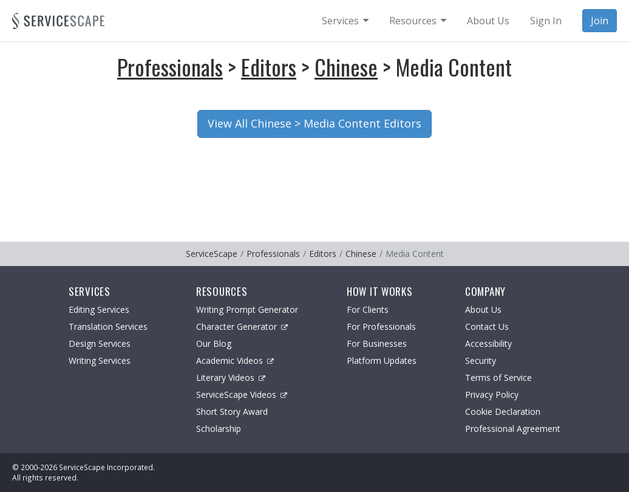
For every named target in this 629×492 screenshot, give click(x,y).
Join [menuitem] (599, 20)
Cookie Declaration (502, 411)
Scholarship (218, 428)
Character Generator (242, 326)
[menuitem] (345, 20)
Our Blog (213, 343)
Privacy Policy (491, 394)
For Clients (368, 309)
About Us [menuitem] (488, 20)
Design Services (100, 343)
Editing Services (99, 309)
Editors (268, 66)
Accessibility (488, 343)
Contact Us (487, 326)
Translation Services (108, 326)
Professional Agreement (512, 428)
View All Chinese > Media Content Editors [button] (314, 123)
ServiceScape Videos (241, 394)
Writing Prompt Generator (247, 309)
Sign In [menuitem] (546, 20)
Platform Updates (381, 360)
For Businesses (377, 343)
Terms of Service (498, 377)
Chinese (346, 66)
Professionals (170, 66)
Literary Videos (230, 377)
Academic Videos (235, 360)
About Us (483, 309)
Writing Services (100, 360)
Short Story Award (232, 411)
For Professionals (381, 326)
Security (480, 360)
